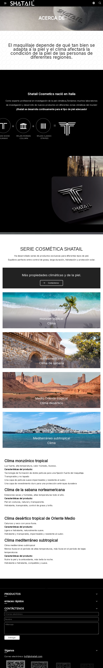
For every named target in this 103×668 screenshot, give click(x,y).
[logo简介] (51, 129)
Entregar (12, 637)
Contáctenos (53, 283)
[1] (51, 190)
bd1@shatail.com (33, 656)
